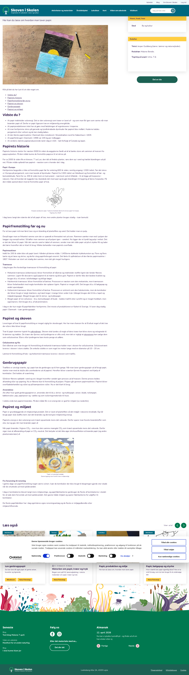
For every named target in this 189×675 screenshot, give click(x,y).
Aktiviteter (8, 533)
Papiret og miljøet (15, 109)
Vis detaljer (125, 668)
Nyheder (150, 2)
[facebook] (52, 634)
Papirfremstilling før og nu (18, 100)
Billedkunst (11, 580)
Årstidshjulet (82, 10)
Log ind (183, 2)
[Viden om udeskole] (24, 640)
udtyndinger (35, 331)
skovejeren (89, 334)
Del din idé (59, 647)
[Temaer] (71, 554)
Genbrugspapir (13, 106)
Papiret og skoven (15, 103)
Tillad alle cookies (169, 655)
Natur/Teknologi (24, 580)
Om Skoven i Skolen (170, 2)
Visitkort (133, 10)
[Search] (161, 11)
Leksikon (95, 10)
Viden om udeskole (118, 10)
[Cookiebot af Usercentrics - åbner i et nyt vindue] (15, 670)
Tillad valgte (169, 662)
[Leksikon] (118, 552)
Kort (104, 10)
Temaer (54, 533)
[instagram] (59, 634)
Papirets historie (14, 97)
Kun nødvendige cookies (169, 669)
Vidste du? (12, 95)
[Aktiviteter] (24, 553)
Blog (158, 2)
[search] (173, 11)
